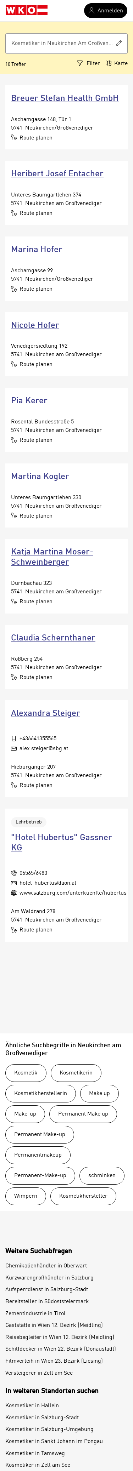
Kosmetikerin (76, 1073)
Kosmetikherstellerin (40, 1093)
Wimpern (25, 1196)
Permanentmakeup (38, 1155)
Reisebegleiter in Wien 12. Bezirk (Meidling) (59, 1337)
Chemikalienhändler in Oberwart (46, 1266)
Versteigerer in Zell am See (39, 1373)
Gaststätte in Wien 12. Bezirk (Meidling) (54, 1325)
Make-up (25, 1114)
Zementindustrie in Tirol (35, 1314)
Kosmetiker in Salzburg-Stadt (42, 1418)
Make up (99, 1093)
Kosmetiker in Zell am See (37, 1465)
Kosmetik (26, 1073)
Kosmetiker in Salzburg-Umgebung (49, 1429)
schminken (102, 1176)
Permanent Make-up (39, 1135)
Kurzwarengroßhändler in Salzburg (49, 1278)
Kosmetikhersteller (83, 1196)
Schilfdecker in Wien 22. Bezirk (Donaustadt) (60, 1349)
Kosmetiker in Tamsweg (35, 1453)
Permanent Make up (83, 1114)
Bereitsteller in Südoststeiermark (47, 1302)
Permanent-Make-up (40, 1176)
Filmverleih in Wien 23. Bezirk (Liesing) (54, 1361)
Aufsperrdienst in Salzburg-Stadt (46, 1290)
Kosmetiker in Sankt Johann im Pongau (54, 1441)
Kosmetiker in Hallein (32, 1406)
